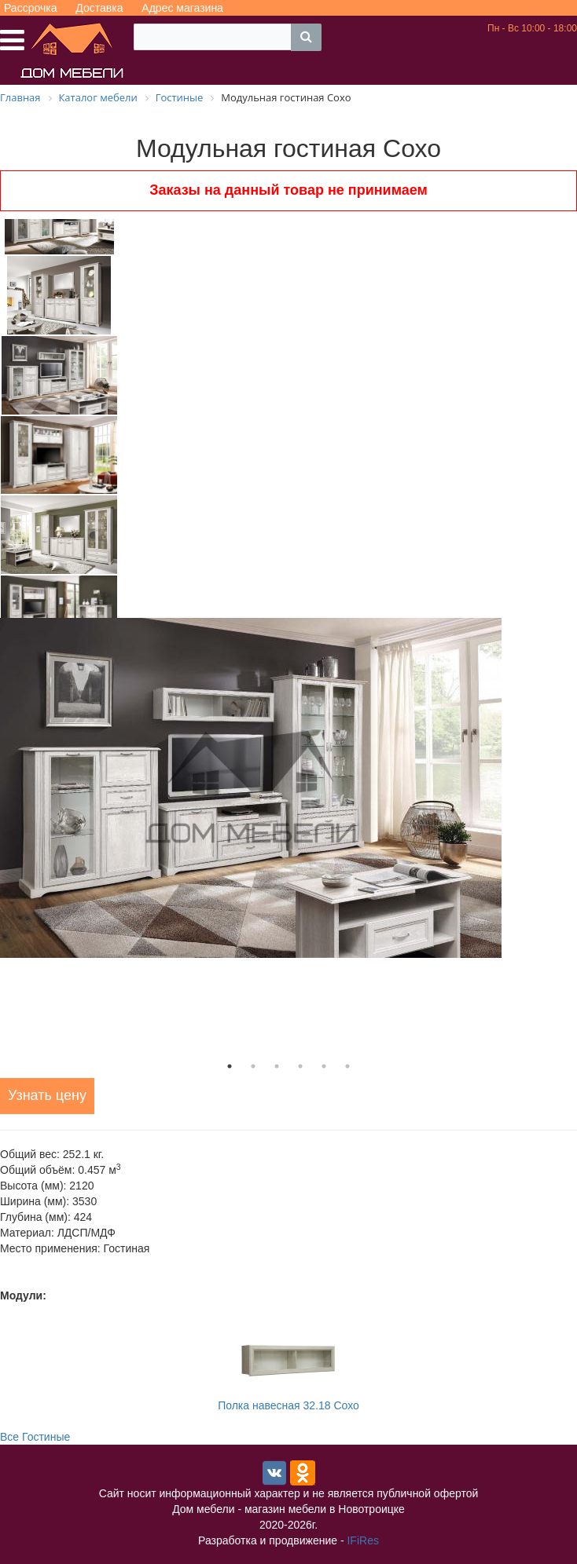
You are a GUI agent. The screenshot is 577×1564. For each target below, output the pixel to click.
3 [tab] (277, 1066)
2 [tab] (253, 1066)
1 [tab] (229, 1066)
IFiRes (362, 1540)
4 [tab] (300, 1066)
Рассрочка (30, 8)
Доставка (99, 8)
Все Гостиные (35, 1437)
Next (130, 418)
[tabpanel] (288, 788)
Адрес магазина (182, 8)
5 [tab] (324, 1066)
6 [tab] (347, 1066)
